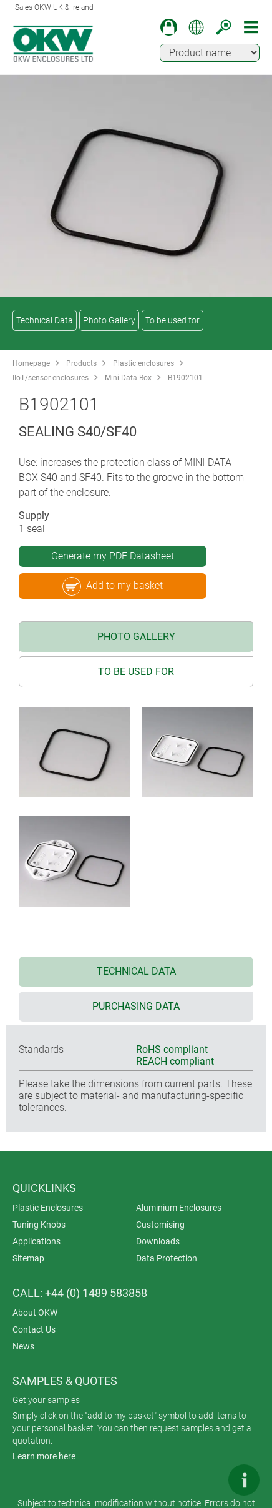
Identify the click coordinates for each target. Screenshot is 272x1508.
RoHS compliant (172, 1049)
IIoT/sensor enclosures (50, 377)
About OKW (34, 1313)
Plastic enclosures (143, 363)
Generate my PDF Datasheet (112, 556)
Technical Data (44, 320)
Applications (36, 1241)
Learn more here (43, 1456)
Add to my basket (112, 586)
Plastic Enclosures (47, 1208)
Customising (160, 1225)
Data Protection (166, 1258)
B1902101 (185, 377)
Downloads (158, 1241)
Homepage (31, 363)
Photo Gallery (109, 320)
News (23, 1346)
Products (81, 363)
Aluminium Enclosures (178, 1208)
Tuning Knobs (39, 1225)
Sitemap (28, 1258)
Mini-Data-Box (128, 377)
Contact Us (34, 1329)
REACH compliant (175, 1061)
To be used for (172, 320)
